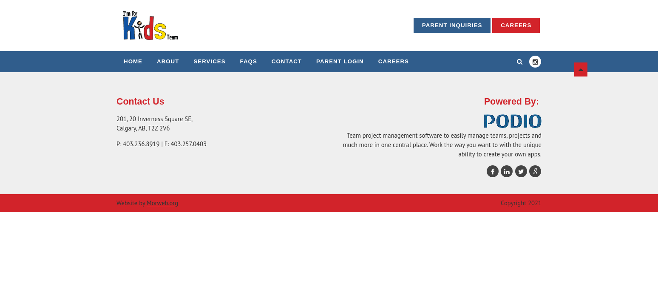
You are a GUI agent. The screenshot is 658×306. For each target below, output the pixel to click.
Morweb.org (162, 203)
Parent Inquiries (452, 25)
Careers (516, 25)
